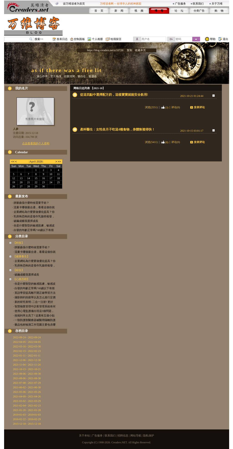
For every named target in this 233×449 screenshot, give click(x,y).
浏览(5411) (151, 142)
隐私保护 (148, 435)
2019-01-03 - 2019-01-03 (27, 414)
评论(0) (175, 107)
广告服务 (180, 3)
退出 (225, 39)
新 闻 (118, 10)
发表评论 (199, 107)
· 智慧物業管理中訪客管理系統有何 (34, 306)
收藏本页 (140, 50)
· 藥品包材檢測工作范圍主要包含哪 (34, 324)
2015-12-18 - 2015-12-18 (27, 423)
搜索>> (39, 39)
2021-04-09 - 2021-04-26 (27, 396)
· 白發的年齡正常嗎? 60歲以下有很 (33, 230)
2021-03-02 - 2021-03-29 (27, 401)
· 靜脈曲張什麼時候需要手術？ (30, 202)
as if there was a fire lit (66, 70)
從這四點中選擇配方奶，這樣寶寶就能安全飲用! (114, 94)
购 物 (219, 10)
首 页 (98, 10)
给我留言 (116, 39)
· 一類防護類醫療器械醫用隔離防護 (34, 320)
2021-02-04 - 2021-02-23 (27, 405)
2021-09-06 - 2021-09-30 (27, 373)
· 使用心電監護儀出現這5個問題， (33, 311)
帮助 (212, 39)
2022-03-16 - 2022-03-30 (27, 346)
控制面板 (79, 39)
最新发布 (21, 196)
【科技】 (18, 242)
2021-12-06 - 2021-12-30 (27, 360)
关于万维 (217, 3)
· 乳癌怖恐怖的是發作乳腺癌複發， (33, 216)
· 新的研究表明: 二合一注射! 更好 (33, 302)
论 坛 (179, 10)
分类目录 (21, 236)
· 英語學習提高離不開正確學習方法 (34, 292)
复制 (129, 50)
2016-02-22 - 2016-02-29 (27, 419)
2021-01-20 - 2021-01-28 (27, 410)
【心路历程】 (21, 279)
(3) (164, 107)
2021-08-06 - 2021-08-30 (27, 378)
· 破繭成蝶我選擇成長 (25, 221)
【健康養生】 (21, 256)
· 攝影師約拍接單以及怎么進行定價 (34, 297)
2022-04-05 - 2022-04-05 (27, 342)
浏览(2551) (151, 107)
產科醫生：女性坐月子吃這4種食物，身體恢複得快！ (117, 129)
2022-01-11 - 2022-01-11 (27, 355)
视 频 (138, 10)
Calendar (21, 152)
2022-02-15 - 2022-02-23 (27, 351)
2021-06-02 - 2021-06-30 (27, 387)
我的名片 (21, 88)
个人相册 (97, 39)
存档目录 (21, 331)
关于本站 (84, 435)
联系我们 (198, 3)
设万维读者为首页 (74, 3)
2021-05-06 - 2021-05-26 (27, 392)
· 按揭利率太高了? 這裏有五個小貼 (34, 315)
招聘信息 (122, 435)
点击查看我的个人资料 (35, 143)
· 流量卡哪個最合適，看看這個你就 (33, 207)
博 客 (158, 10)
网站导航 (135, 435)
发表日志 (62, 39)
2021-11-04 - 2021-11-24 (27, 364)
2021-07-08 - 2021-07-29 (27, 382)
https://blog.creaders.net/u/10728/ (105, 50)
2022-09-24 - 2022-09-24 (27, 337)
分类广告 (199, 10)
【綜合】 (18, 270)
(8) (164, 142)
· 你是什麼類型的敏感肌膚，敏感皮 (33, 225)
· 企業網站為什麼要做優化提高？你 (33, 211)
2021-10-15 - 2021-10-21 (27, 369)
